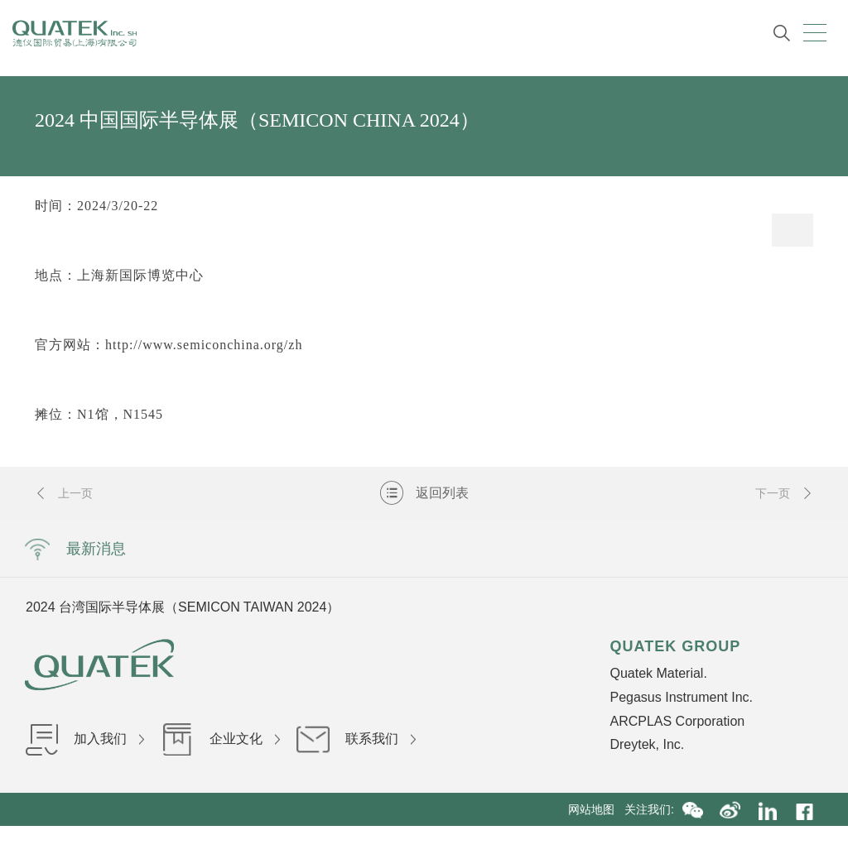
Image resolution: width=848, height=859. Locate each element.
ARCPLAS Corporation (677, 721)
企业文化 (220, 739)
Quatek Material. (658, 673)
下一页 (784, 493)
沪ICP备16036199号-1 (462, 842)
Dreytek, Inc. (647, 744)
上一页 (64, 493)
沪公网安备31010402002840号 (608, 842)
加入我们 (84, 739)
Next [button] (639, 606)
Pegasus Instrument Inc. (681, 697)
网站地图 (596, 809)
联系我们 (356, 739)
